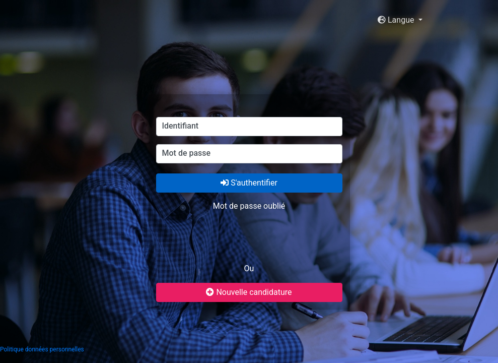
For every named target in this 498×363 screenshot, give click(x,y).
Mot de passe (186, 153)
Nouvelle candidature (249, 292)
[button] (400, 20)
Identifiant (180, 126)
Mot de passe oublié (249, 206)
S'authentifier (249, 183)
